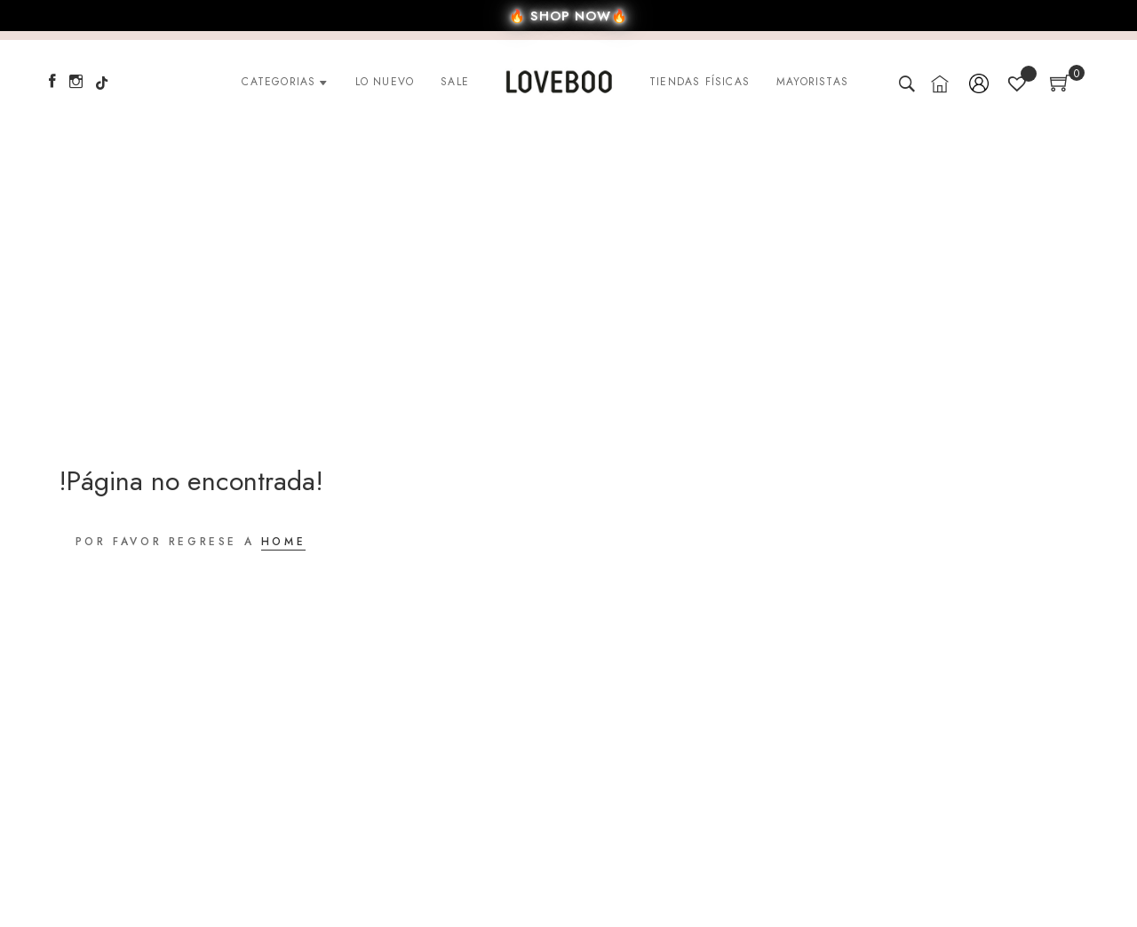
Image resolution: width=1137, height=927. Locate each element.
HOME (283, 542)
